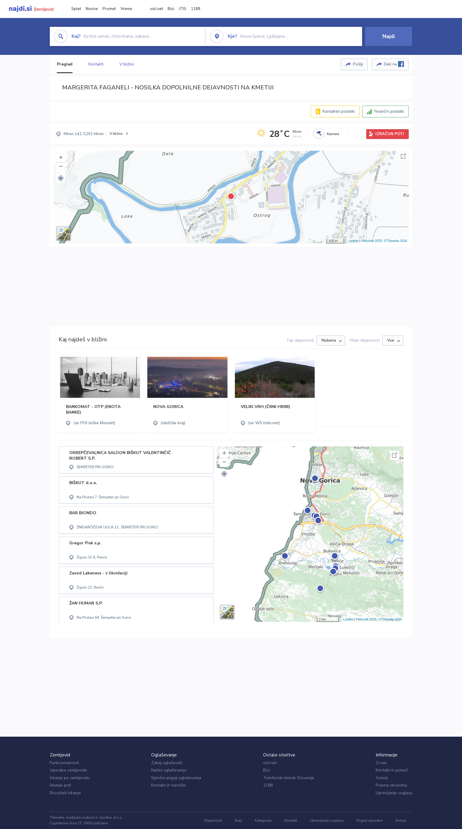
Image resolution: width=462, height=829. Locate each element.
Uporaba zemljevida (68, 770)
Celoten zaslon (403, 156)
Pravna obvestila (391, 785)
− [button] (61, 167)
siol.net (156, 9)
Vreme (126, 9)
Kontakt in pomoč (392, 770)
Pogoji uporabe (369, 820)
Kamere (333, 134)
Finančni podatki (389, 111)
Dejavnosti (213, 820)
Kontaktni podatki (339, 111)
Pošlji (358, 64)
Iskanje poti (60, 785)
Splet (76, 9)
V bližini (126, 64)
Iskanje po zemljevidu (70, 778)
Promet (109, 9)
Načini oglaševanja (168, 770)
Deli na (394, 64)
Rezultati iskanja (65, 793)
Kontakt (290, 820)
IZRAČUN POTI (389, 134)
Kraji (238, 820)
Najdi (388, 36)
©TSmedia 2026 (395, 241)
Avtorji (382, 778)
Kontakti (95, 64)
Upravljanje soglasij (394, 793)
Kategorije (263, 820)
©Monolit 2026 (371, 241)
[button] (60, 178)
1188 (195, 9)
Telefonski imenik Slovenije (288, 778)
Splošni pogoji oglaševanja (176, 778)
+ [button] (61, 158)
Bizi (171, 9)
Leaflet (353, 241)
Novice (92, 9)
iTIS (182, 9)
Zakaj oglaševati (166, 763)
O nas (381, 763)
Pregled (64, 64)
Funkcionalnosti (64, 763)
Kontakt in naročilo (168, 785)
